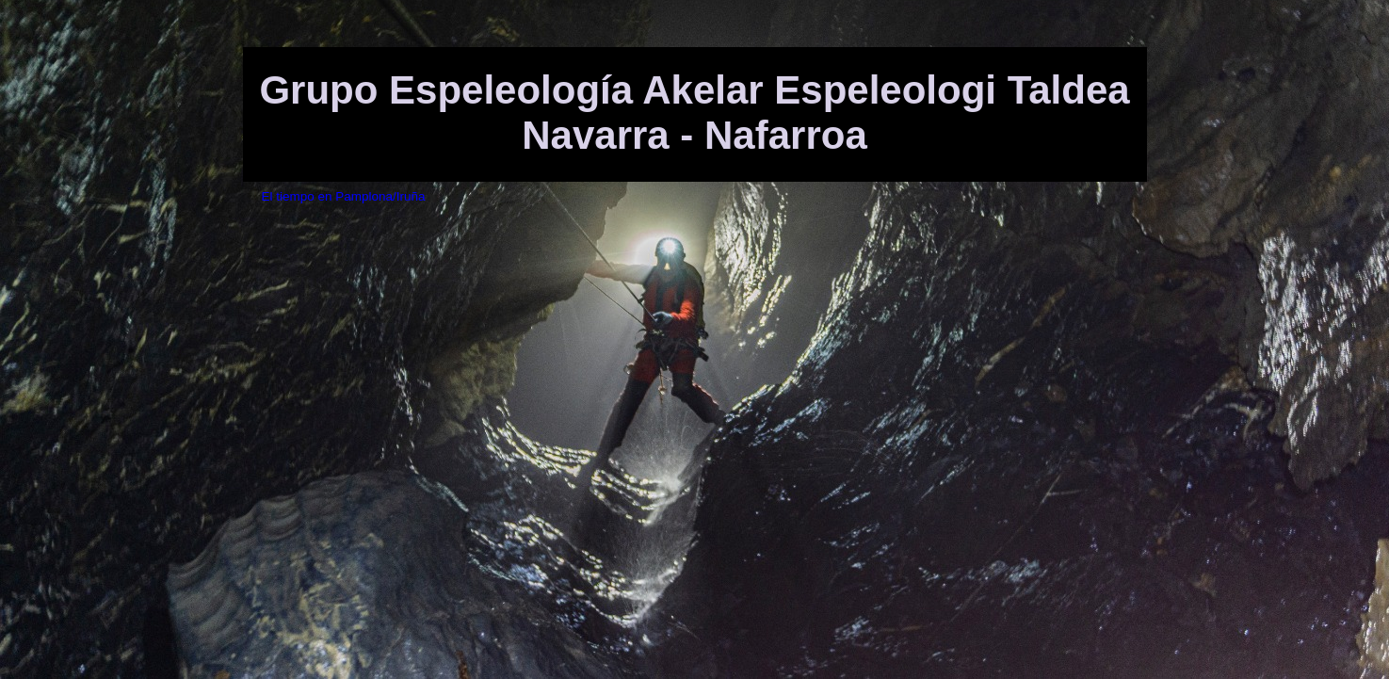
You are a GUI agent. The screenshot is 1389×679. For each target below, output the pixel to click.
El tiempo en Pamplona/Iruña (344, 196)
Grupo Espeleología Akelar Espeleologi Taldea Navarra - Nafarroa (694, 112)
